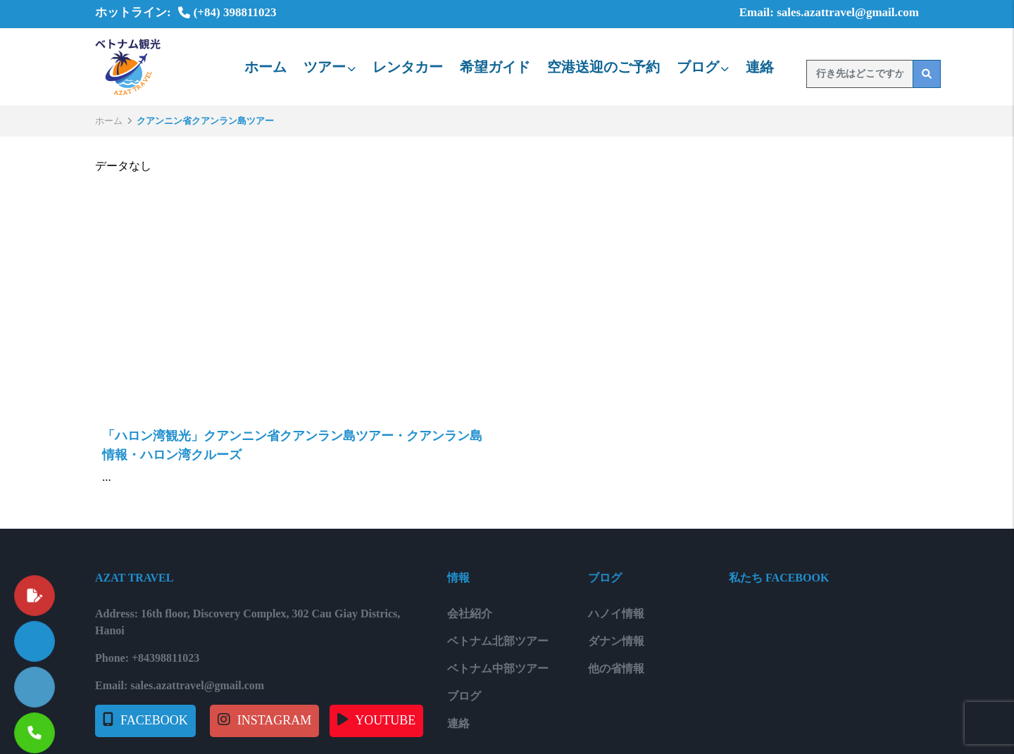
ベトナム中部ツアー (498, 668)
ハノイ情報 (616, 614)
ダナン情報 (616, 641)
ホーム (265, 67)
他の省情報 (616, 668)
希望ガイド (495, 67)
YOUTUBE (385, 720)
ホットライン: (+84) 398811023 (186, 12)
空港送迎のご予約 (603, 67)
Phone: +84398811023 (147, 658)
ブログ (703, 67)
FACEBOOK (154, 720)
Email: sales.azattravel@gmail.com (818, 12)
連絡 (760, 67)
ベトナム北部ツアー (498, 641)
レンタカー (408, 67)
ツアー (329, 67)
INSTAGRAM (274, 720)
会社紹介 (469, 614)
